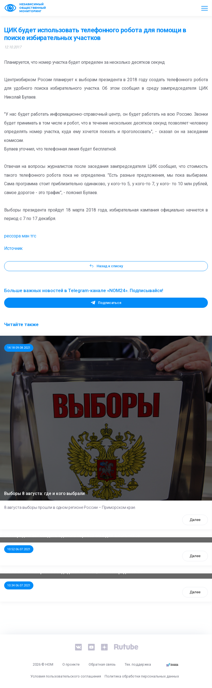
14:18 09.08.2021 (18, 348)
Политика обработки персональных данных (142, 676)
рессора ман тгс (20, 236)
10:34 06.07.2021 (18, 585)
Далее (195, 520)
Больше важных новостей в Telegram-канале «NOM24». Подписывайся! (83, 290)
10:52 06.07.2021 (18, 549)
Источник (13, 248)
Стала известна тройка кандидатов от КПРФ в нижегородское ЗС (73, 572)
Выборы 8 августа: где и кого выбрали (44, 493)
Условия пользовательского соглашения (65, 676)
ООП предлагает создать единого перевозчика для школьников (72, 535)
